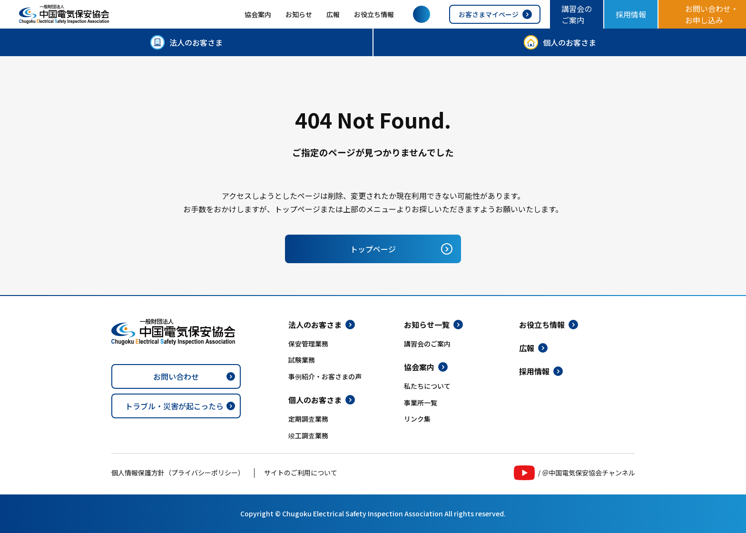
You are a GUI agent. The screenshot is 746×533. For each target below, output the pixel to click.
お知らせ (298, 14)
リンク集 (417, 419)
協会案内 (258, 14)
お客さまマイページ (489, 14)
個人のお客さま (569, 42)
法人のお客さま (196, 42)
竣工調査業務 (308, 435)
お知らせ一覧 (427, 324)
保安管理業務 (308, 343)
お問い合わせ (176, 376)
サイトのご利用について (300, 472)
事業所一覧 (420, 402)
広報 (333, 14)
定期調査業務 (308, 419)
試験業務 (301, 360)
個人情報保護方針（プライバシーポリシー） (178, 472)
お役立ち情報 (374, 14)
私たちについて (427, 386)
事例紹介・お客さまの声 (325, 376)
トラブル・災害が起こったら (174, 406)
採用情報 (631, 14)
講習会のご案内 (576, 14)
